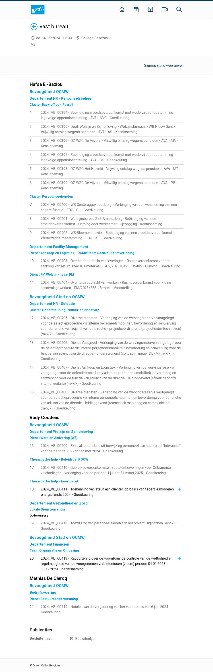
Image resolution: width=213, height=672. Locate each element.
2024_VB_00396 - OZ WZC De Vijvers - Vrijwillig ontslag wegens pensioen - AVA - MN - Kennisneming (109, 143)
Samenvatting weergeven (164, 65)
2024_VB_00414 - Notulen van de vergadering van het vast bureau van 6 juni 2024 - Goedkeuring (105, 609)
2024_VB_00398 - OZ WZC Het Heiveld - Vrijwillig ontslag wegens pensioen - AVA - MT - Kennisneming (110, 171)
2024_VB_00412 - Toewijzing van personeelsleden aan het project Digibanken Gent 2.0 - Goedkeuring (110, 526)
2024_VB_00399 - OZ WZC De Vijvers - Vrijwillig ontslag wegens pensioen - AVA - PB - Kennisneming (109, 185)
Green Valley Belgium (46, 665)
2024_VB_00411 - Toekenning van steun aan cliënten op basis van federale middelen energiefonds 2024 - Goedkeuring (107, 492)
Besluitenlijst (85, 639)
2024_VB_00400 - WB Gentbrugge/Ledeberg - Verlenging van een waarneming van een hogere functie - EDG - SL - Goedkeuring (109, 207)
